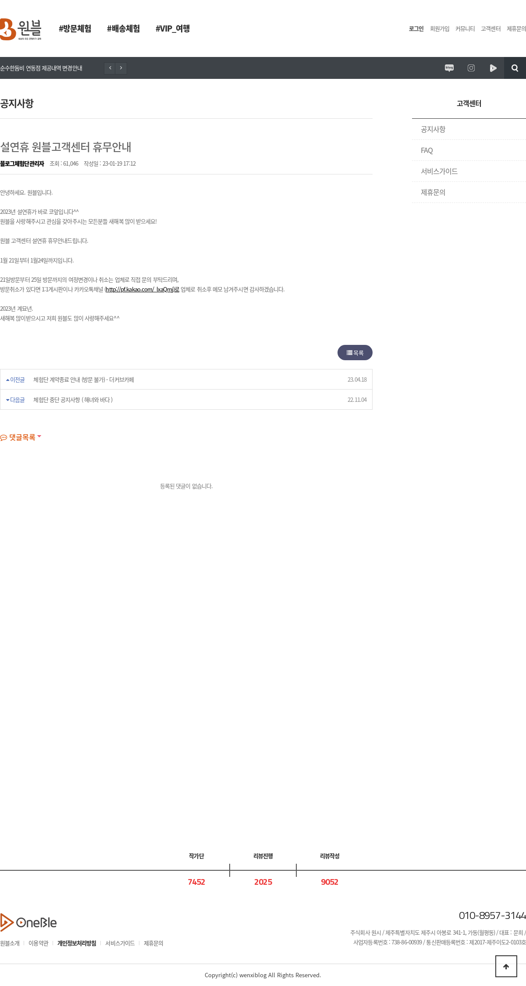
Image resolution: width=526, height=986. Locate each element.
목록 (355, 352)
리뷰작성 (329, 855)
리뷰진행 (263, 855)
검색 (515, 68)
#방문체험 (75, 28)
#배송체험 (123, 28)
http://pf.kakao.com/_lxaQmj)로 (142, 289)
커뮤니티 (465, 28)
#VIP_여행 (173, 28)
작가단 (196, 855)
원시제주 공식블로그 (449, 68)
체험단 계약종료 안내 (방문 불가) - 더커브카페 (83, 379)
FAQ (427, 150)
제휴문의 (516, 28)
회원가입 (439, 28)
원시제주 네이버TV (493, 68)
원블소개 (9, 943)
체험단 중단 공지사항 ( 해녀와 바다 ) (72, 399)
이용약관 (38, 943)
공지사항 (433, 129)
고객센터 (490, 28)
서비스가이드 (439, 171)
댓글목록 (18, 437)
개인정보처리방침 (76, 943)
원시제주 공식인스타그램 (471, 68)
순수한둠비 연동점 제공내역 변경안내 (41, 68)
